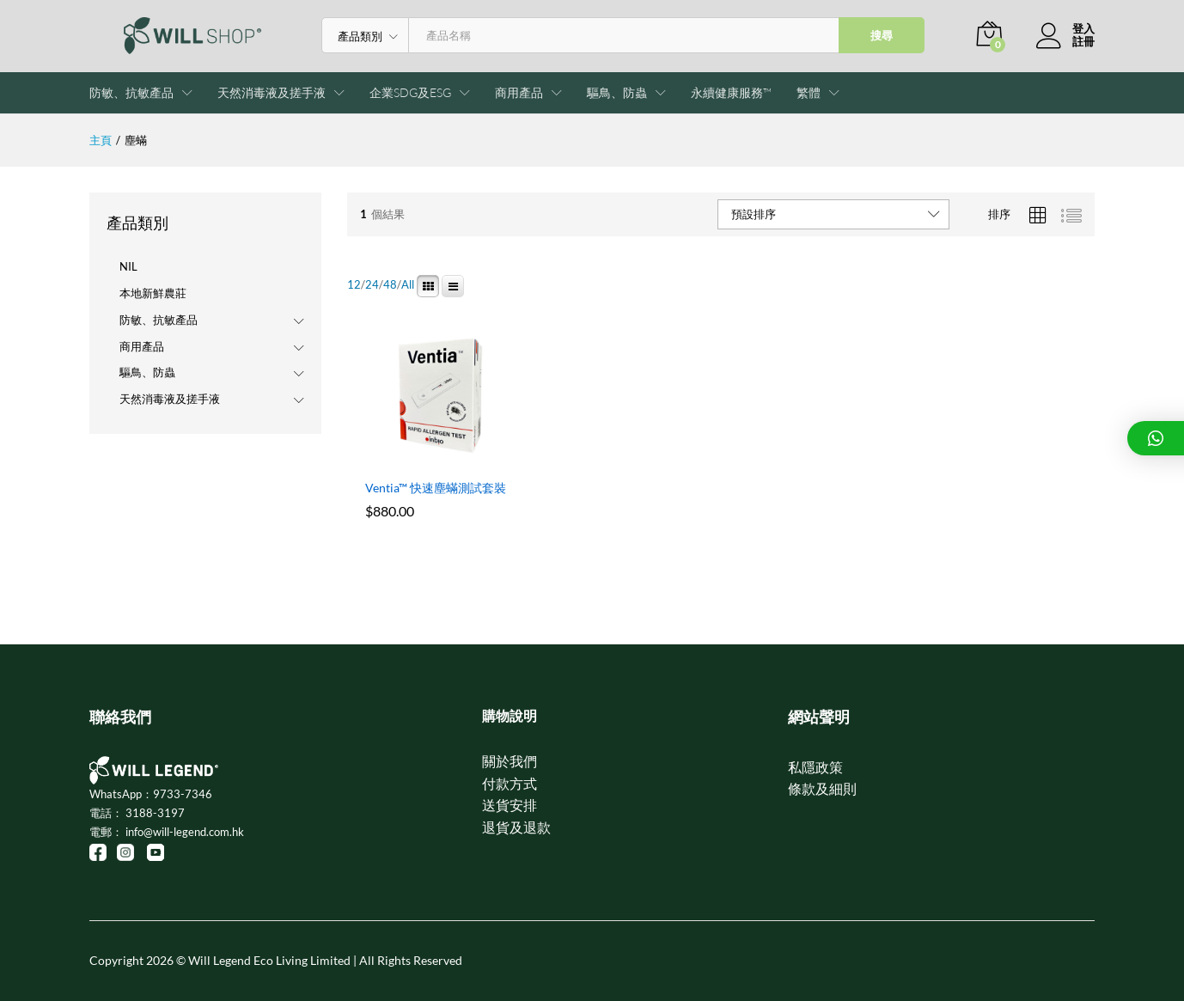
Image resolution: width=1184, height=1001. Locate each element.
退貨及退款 (516, 827)
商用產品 (141, 346)
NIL (128, 266)
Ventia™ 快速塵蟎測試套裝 (435, 487)
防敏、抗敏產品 (158, 320)
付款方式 (509, 783)
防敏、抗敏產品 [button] (131, 93)
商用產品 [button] (519, 93)
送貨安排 (509, 805)
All (407, 284)
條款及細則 (822, 788)
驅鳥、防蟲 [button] (617, 93)
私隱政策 (815, 767)
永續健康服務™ (731, 93)
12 (354, 284)
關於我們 (509, 761)
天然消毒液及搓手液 (169, 399)
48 (390, 284)
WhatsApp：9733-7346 (150, 794)
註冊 (1083, 41)
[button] (808, 93)
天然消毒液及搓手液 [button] (271, 93)
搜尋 (881, 35)
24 (372, 284)
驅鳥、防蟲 (147, 372)
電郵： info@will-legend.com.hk (166, 832)
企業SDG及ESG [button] (410, 93)
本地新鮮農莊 (152, 293)
